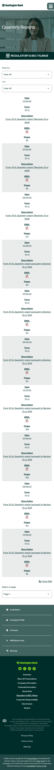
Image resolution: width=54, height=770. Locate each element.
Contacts (12, 630)
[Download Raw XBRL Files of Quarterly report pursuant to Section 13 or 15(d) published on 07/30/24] (27, 324)
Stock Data (27, 691)
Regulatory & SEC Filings (27, 696)
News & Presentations (27, 679)
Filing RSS (45, 581)
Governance (27, 704)
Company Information (27, 683)
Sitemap (11, 651)
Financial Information (27, 687)
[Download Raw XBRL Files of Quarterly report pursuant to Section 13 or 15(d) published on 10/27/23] (27, 420)
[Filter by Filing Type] (27, 74)
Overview (27, 675)
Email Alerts (13, 610)
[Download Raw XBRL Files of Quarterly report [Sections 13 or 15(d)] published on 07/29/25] (27, 179)
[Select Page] (27, 594)
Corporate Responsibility (27, 700)
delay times (40, 761)
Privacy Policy (27, 736)
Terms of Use (27, 741)
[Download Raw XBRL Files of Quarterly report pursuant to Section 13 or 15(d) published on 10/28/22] (27, 565)
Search (27, 708)
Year (4, 82)
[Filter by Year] (27, 88)
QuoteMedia (32, 758)
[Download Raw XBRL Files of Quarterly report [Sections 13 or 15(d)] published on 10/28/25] (27, 131)
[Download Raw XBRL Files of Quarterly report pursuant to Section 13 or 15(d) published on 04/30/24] (27, 372)
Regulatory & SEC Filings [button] (27, 55)
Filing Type (6, 68)
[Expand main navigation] (50, 6)
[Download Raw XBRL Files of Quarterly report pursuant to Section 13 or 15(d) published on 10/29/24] (27, 276)
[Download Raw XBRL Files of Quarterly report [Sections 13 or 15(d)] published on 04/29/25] (27, 228)
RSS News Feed (15, 640)
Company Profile (15, 620)
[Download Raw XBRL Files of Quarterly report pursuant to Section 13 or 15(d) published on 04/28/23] (27, 517)
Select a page (9, 587)
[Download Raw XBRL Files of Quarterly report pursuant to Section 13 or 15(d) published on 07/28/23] (27, 468)
